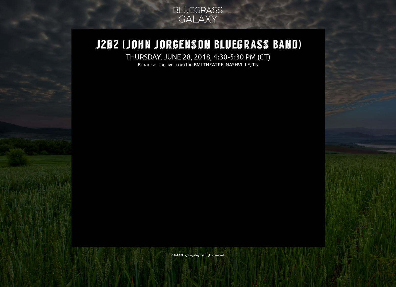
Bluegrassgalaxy (190, 255)
